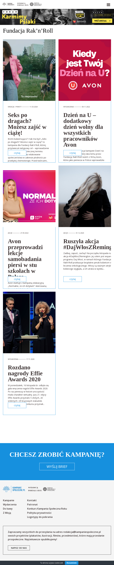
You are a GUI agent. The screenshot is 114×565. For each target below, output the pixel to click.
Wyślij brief (57, 466)
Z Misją (7, 512)
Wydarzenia (9, 504)
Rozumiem (72, 563)
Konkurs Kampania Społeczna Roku (47, 508)
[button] (108, 4)
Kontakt (32, 500)
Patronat (32, 504)
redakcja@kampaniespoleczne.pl (82, 532)
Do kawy (8, 508)
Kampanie (8, 500)
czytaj (17, 153)
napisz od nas (19, 547)
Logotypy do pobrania (40, 517)
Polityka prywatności (39, 512)
